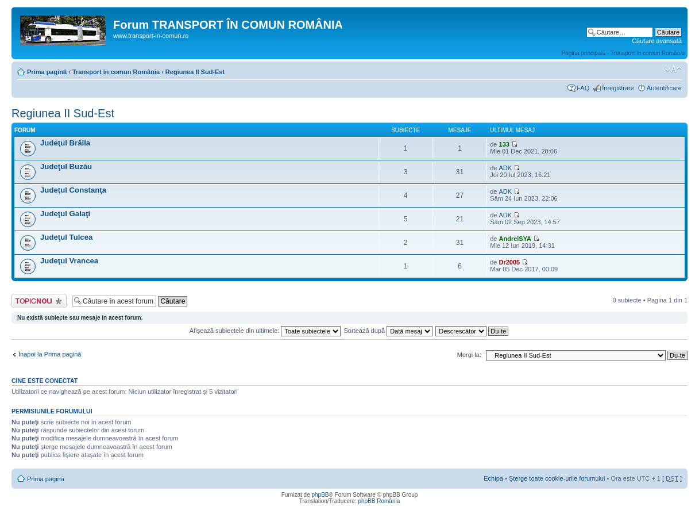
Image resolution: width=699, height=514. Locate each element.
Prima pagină (47, 71)
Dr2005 (509, 262)
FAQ (583, 88)
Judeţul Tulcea (66, 237)
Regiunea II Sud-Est (195, 71)
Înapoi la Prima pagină (49, 354)
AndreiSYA (515, 238)
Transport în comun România (116, 71)
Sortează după (388, 330)
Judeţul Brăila (65, 143)
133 (504, 144)
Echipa (493, 478)
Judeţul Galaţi (65, 213)
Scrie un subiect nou (39, 301)
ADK (505, 167)
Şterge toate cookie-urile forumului (557, 478)
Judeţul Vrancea (69, 260)
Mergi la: (469, 354)
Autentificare (664, 88)
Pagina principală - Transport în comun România (623, 53)
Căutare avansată (657, 40)
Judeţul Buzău (66, 166)
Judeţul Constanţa (73, 190)
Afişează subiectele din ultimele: (265, 330)
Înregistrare (618, 88)
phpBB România (379, 501)
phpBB (320, 495)
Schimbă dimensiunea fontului (673, 69)
